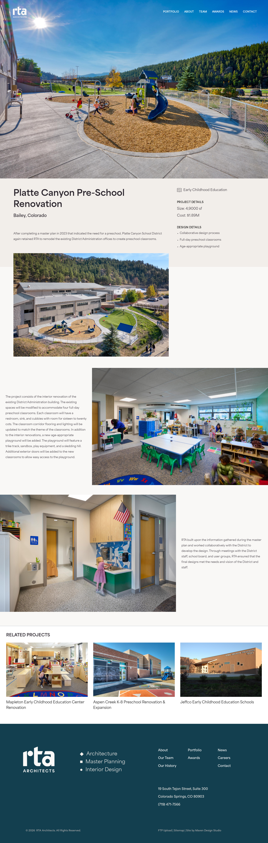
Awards (218, 12)
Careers (224, 758)
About (189, 12)
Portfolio (171, 12)
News (233, 12)
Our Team (165, 758)
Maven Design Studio (208, 830)
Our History (167, 766)
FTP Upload (165, 830)
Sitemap (179, 830)
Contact (250, 12)
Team (203, 12)
